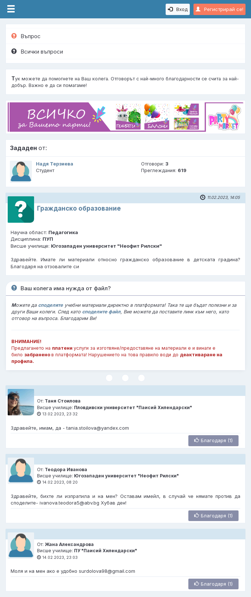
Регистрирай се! (219, 9)
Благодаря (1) (213, 440)
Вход (178, 9)
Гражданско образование (79, 208)
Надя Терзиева (54, 164)
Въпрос (26, 36)
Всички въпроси (37, 51)
